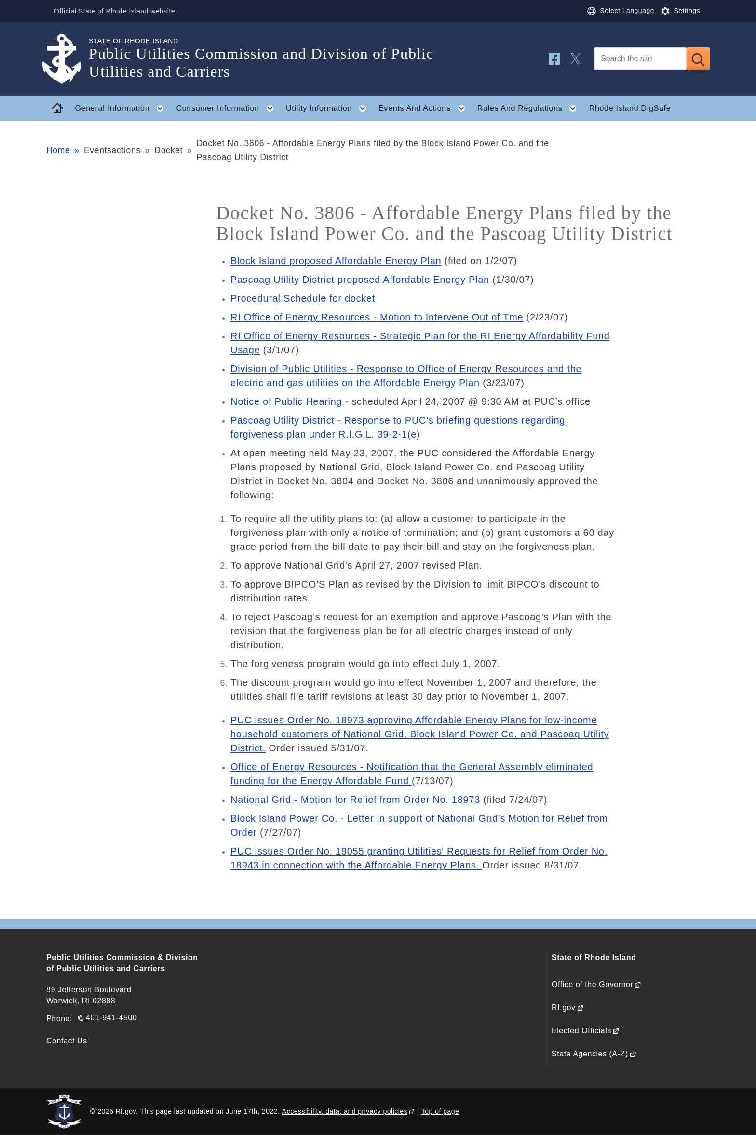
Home (58, 150)
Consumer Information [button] (228, 108)
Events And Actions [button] (424, 108)
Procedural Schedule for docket (302, 298)
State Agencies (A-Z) (590, 1054)
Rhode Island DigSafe (630, 108)
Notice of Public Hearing (287, 401)
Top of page (440, 1111)
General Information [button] (122, 108)
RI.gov (564, 1007)
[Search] (640, 58)
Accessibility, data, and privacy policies (344, 1111)
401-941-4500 (111, 1018)
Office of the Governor (592, 984)
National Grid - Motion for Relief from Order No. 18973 (355, 799)
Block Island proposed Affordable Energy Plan (335, 260)
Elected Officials (581, 1031)
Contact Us (66, 1041)
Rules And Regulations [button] (529, 108)
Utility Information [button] (329, 108)
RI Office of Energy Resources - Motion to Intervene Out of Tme (376, 317)
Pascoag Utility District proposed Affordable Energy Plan (359, 279)
